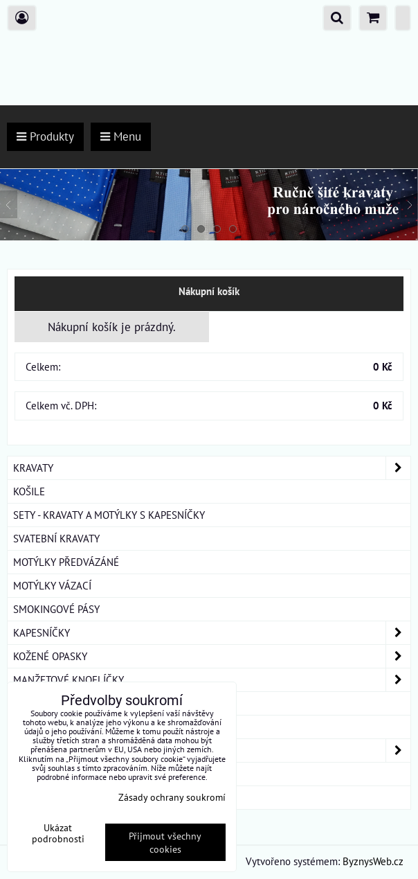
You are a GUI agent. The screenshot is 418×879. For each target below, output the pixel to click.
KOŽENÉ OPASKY (211, 656)
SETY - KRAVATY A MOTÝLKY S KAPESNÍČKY (109, 515)
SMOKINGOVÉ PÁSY (56, 609)
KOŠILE (29, 491)
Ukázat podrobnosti (58, 833)
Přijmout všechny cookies (165, 842)
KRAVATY (211, 467)
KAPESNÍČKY (211, 632)
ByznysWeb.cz (373, 861)
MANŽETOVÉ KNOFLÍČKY (211, 679)
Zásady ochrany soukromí (172, 796)
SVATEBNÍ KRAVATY (56, 538)
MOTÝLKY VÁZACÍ (52, 585)
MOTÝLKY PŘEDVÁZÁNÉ (66, 562)
